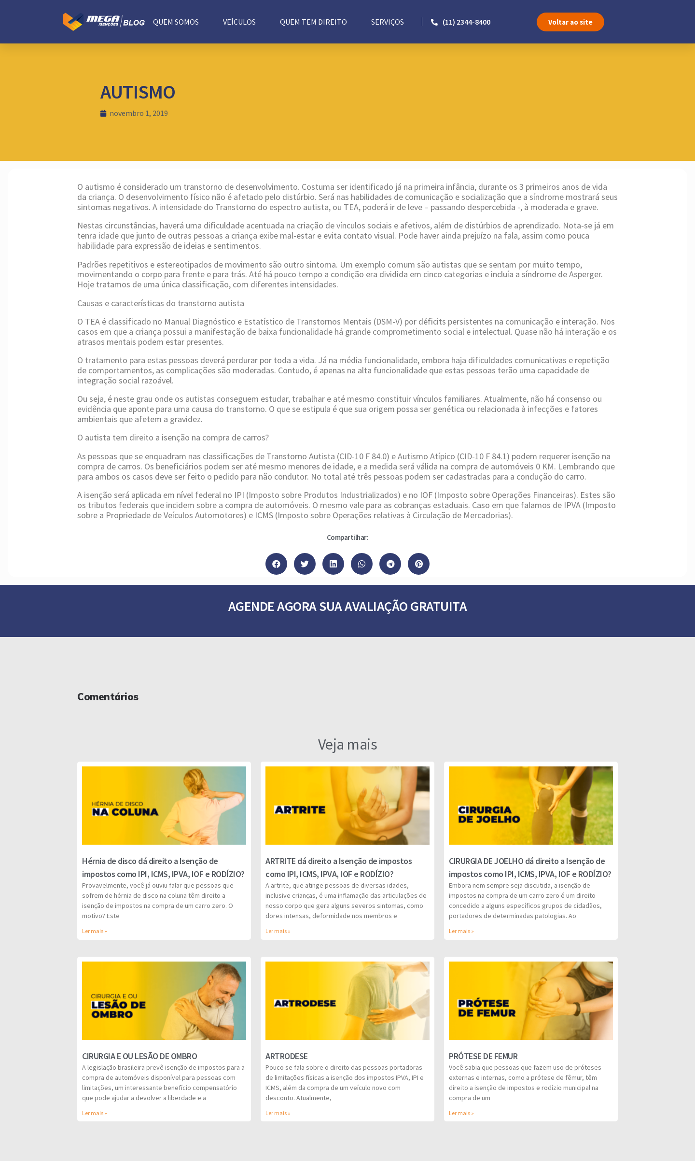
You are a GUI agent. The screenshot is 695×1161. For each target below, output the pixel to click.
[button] (570, 22)
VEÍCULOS (239, 22)
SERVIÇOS (387, 22)
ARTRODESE (286, 1056)
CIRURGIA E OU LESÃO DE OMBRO (139, 1056)
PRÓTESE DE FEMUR (483, 1056)
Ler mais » (94, 930)
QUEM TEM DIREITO (313, 22)
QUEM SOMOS (176, 22)
